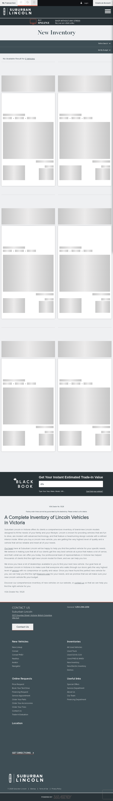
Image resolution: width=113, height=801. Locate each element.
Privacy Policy (56, 789)
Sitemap (33, 789)
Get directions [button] (21, 753)
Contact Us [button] (22, 627)
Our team (8, 548)
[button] (9, 3)
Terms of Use (44, 789)
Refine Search (103, 43)
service (15, 571)
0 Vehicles (30, 59)
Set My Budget (103, 50)
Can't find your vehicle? (94, 491)
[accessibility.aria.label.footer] (63, 797)
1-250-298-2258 (82, 607)
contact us (79, 583)
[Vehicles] (71, 484)
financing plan (43, 574)
